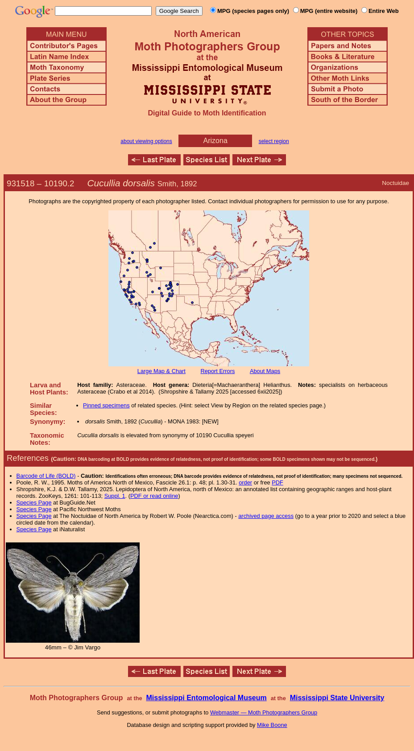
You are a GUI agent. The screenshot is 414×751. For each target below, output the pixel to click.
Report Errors (218, 371)
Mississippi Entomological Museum (206, 698)
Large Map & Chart (161, 371)
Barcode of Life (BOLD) (46, 475)
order (245, 482)
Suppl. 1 (114, 495)
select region (274, 141)
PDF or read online (154, 495)
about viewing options (146, 141)
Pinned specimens (106, 405)
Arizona (215, 140)
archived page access (266, 516)
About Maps (265, 371)
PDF (277, 482)
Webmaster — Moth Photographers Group (263, 712)
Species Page (34, 502)
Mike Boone (272, 725)
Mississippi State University (337, 698)
